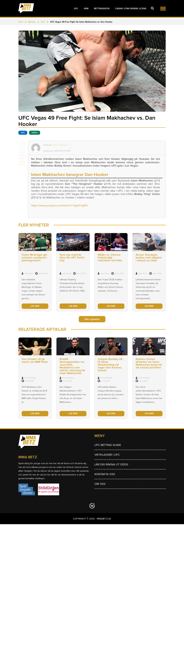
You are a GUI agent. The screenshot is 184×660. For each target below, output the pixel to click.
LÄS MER (34, 306)
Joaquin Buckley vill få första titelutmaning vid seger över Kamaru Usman (110, 365)
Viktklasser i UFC (107, 454)
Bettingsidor (101, 8)
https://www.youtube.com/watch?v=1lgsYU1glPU (59, 205)
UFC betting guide (107, 445)
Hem (86, 8)
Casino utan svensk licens (130, 8)
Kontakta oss (104, 474)
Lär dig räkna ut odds (111, 464)
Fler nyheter (92, 319)
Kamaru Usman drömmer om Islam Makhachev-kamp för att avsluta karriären (149, 363)
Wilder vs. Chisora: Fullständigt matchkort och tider (110, 257)
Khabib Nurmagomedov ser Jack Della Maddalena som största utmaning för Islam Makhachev (72, 366)
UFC (76, 8)
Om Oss (99, 484)
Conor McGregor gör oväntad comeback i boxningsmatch (34, 257)
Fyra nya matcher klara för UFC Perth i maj (72, 257)
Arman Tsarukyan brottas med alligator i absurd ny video (149, 257)
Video (35, 132)
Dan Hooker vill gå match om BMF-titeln (35, 360)
